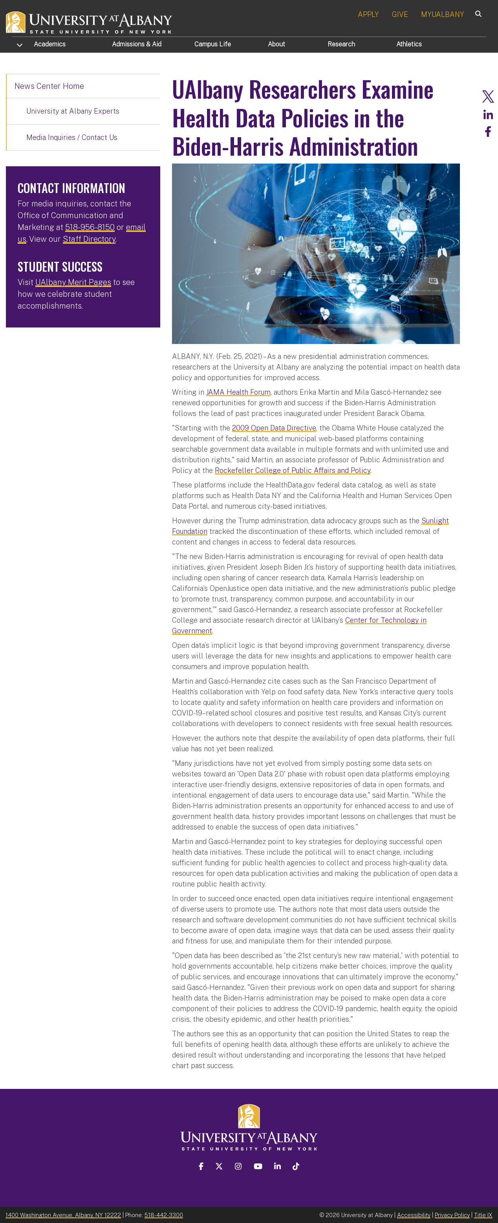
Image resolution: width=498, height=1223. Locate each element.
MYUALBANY (442, 14)
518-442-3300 (164, 1214)
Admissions (136, 44)
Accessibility (413, 1214)
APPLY (368, 14)
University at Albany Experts (72, 111)
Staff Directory (89, 239)
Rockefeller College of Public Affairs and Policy (292, 469)
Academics (50, 44)
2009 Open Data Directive (274, 427)
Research (341, 44)
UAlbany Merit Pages (73, 282)
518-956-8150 (90, 227)
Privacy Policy (452, 1214)
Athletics (409, 44)
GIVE (400, 14)
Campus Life (212, 44)
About (276, 44)
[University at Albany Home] (89, 21)
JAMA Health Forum (238, 391)
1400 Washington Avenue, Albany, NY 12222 (63, 1214)
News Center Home (49, 86)
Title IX (483, 1214)
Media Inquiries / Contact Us (71, 137)
